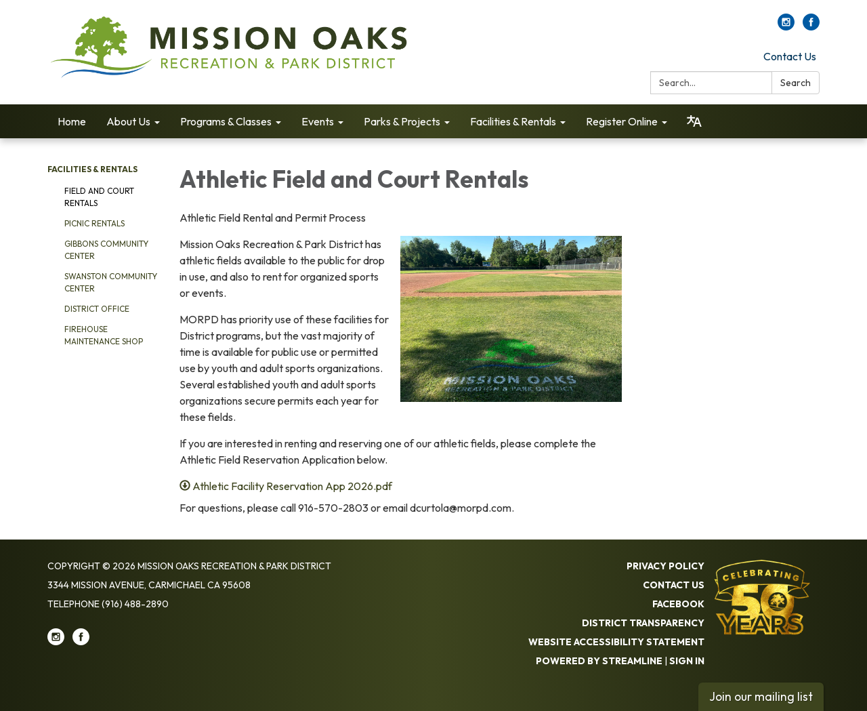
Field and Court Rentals (99, 197)
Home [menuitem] (72, 121)
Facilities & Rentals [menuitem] (513, 121)
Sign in (686, 661)
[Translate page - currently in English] (694, 121)
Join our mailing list (761, 696)
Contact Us (789, 56)
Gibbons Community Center (106, 250)
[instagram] (786, 26)
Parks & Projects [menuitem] (402, 121)
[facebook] (811, 26)
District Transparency (643, 623)
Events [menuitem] (317, 121)
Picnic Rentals (94, 223)
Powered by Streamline (599, 661)
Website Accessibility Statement (616, 642)
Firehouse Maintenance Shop (103, 335)
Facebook (678, 604)
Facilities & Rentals (92, 169)
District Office (96, 309)
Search (795, 83)
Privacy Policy (665, 566)
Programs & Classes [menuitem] (226, 121)
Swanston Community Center (110, 282)
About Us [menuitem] (128, 121)
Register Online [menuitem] (622, 121)
